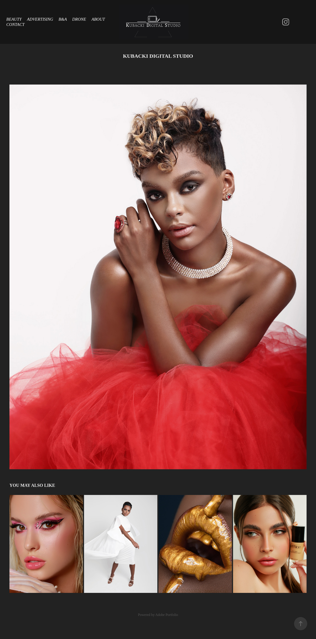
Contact (15, 24)
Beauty (14, 19)
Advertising (40, 19)
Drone (79, 19)
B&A (63, 19)
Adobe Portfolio (166, 615)
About (98, 19)
